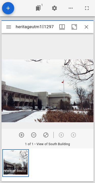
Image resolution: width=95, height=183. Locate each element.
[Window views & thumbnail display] (62, 27)
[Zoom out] (34, 135)
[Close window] (86, 27)
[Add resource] (8, 8)
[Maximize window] (74, 27)
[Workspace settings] (54, 8)
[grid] (47, 164)
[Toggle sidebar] (9, 27)
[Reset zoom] (46, 135)
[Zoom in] (21, 135)
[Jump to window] (38, 8)
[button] (16, 163)
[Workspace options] (71, 8)
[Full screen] (87, 8)
